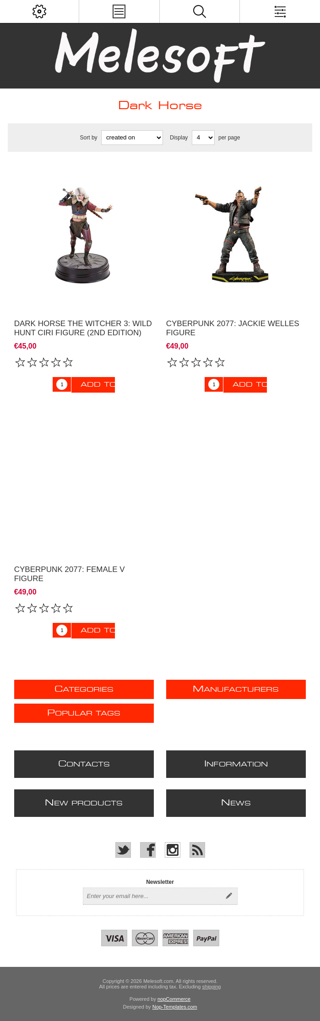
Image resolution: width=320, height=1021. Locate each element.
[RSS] (197, 850)
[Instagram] (172, 850)
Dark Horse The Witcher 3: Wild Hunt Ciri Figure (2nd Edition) (83, 328)
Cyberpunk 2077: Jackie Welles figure (232, 328)
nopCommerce (173, 999)
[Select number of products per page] (203, 137)
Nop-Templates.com (174, 1007)
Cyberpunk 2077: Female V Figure (69, 574)
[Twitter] (123, 850)
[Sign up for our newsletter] (152, 896)
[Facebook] (148, 850)
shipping (211, 986)
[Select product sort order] (132, 137)
